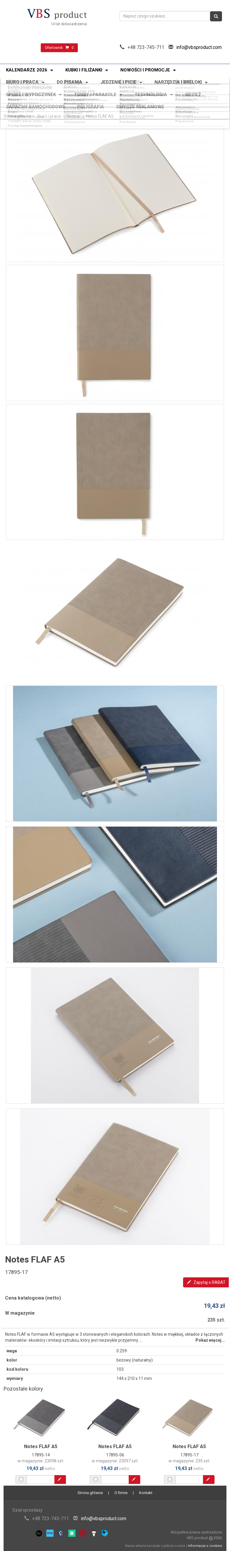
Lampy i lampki (77, 106)
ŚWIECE (127, 83)
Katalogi (185, 106)
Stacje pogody (76, 108)
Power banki (17, 104)
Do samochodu (192, 92)
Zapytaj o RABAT (206, 1282)
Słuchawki (72, 104)
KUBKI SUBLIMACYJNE (27, 81)
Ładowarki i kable (136, 108)
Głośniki (13, 108)
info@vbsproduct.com (199, 47)
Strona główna (17, 116)
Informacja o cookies (205, 1546)
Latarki (12, 96)
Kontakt (145, 1493)
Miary (11, 94)
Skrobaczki (130, 96)
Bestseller (187, 79)
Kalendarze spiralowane (143, 85)
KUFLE (68, 81)
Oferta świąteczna (23, 79)
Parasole (186, 110)
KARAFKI (127, 81)
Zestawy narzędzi (79, 97)
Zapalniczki (17, 92)
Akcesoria (129, 94)
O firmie (120, 1493)
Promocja (129, 79)
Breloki (126, 92)
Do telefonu (130, 106)
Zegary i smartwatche (141, 104)
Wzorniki (185, 108)
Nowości (70, 79)
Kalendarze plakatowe (84, 87)
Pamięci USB (18, 106)
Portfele (127, 110)
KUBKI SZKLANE (78, 83)
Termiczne (73, 110)
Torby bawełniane (22, 110)
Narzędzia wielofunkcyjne (77, 95)
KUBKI (11, 83)
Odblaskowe (74, 92)
